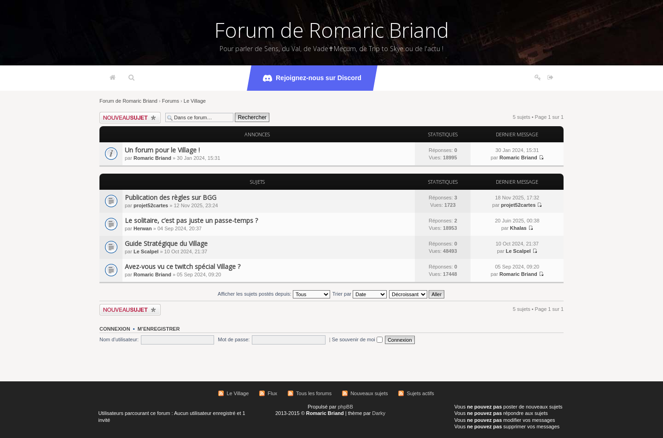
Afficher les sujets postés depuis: (274, 294)
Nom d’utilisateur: (119, 339)
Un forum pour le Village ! (162, 150)
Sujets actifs (420, 393)
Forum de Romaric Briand (332, 30)
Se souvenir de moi (357, 339)
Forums (170, 101)
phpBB (345, 406)
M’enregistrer (159, 329)
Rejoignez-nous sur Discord (312, 78)
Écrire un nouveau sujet (130, 117)
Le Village (195, 101)
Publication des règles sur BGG (170, 197)
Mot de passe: (234, 339)
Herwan (143, 228)
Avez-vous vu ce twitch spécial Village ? (182, 266)
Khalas (518, 228)
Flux (272, 393)
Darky (378, 413)
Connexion (114, 329)
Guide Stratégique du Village (166, 243)
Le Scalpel (146, 251)
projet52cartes (151, 205)
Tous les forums (314, 393)
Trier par (359, 294)
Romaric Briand (152, 158)
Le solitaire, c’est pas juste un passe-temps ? (191, 220)
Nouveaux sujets (369, 393)
